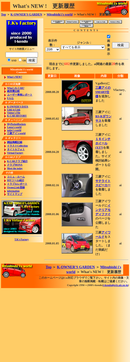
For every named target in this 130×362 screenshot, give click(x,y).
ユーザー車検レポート (19, 94)
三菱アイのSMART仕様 (103, 92)
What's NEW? (14, 76)
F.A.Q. (10, 98)
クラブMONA (14, 164)
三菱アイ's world (16, 133)
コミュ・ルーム (16, 176)
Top (3, 14)
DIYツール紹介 (15, 180)
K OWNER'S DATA (17, 106)
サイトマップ (14, 194)
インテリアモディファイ (103, 210)
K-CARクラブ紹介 (17, 161)
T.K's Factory (21, 239)
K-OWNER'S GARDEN (26, 14)
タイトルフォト (16, 149)
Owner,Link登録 (16, 187)
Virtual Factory (15, 152)
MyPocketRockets (16, 124)
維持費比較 (13, 91)
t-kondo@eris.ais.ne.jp (115, 285)
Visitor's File (13, 112)
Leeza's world (14, 127)
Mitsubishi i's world (60, 14)
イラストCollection (17, 145)
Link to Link (13, 109)
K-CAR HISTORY (17, 115)
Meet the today (15, 168)
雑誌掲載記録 (14, 142)
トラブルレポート (17, 183)
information (13, 191)
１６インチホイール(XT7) (103, 143)
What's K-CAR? (15, 88)
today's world (14, 130)
